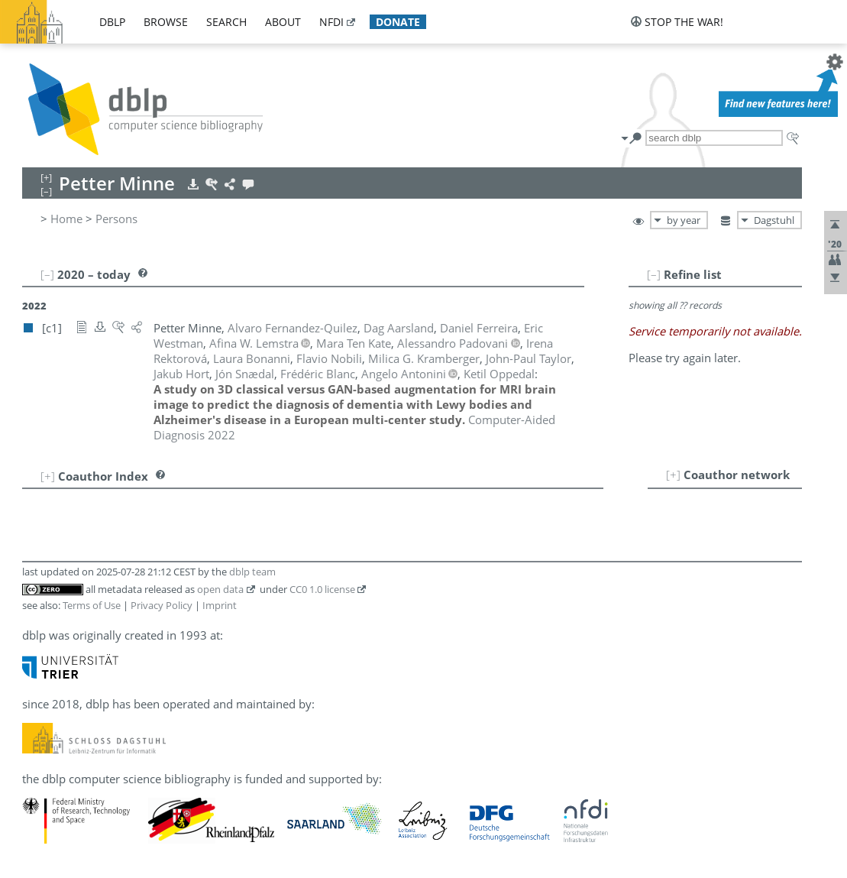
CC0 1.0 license (322, 589)
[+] (673, 474)
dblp (112, 22)
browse (166, 22)
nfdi (331, 22)
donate (398, 22)
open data (220, 589)
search (226, 22)
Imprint (219, 605)
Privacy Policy (161, 605)
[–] (654, 274)
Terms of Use (92, 605)
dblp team (252, 571)
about (283, 22)
